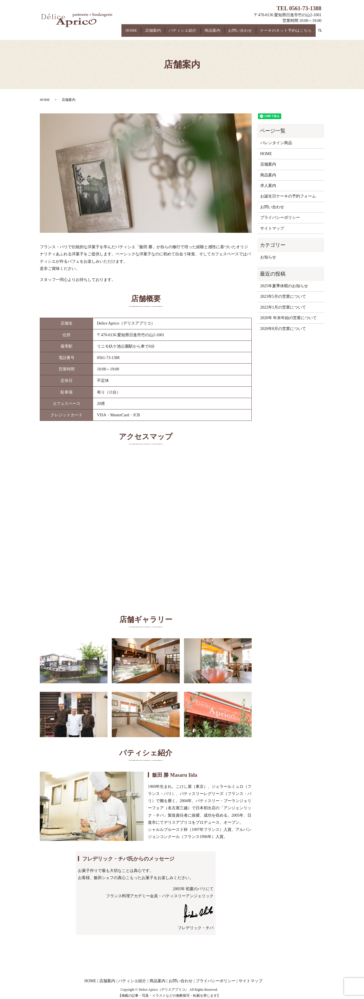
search (323, 32)
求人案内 (268, 186)
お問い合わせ (245, 34)
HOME (148, 34)
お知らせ (268, 257)
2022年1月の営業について (283, 307)
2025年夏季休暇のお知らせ (284, 286)
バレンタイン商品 (276, 143)
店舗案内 (167, 34)
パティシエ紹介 (193, 34)
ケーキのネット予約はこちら (287, 34)
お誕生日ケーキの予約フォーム (288, 196)
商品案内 (220, 34)
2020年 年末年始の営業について (288, 318)
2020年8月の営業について (283, 329)
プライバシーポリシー (280, 217)
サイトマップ (272, 228)
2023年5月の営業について (283, 296)
